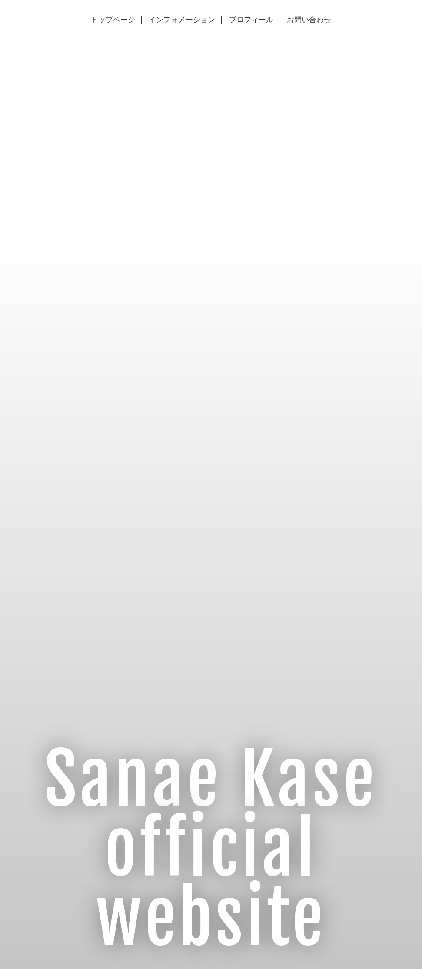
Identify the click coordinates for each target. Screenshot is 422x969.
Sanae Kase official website (211, 849)
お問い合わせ (309, 20)
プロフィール (251, 20)
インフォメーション (182, 20)
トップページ (113, 20)
